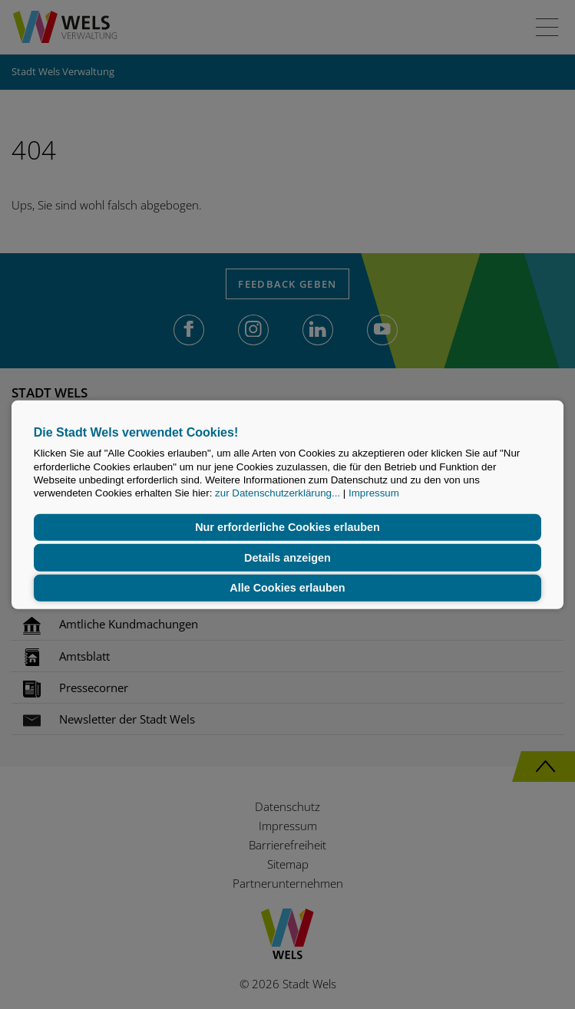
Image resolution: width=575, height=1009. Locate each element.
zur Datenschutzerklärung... (277, 493)
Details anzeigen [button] (287, 558)
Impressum (374, 493)
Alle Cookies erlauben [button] (287, 588)
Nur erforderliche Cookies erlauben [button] (287, 527)
